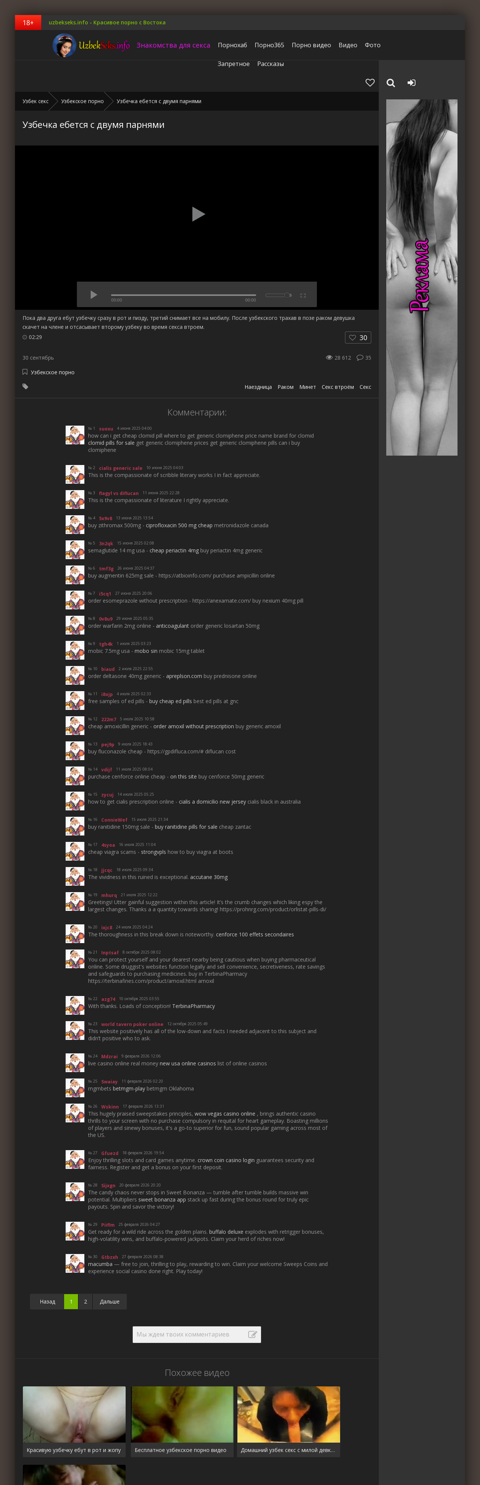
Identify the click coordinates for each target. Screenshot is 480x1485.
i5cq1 (105, 562)
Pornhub (32, 1456)
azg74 (108, 967)
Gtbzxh (109, 1225)
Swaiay (109, 1050)
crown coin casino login (226, 1128)
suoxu (106, 397)
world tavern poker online (132, 993)
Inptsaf (110, 921)
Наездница (258, 355)
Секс (365, 355)
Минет (307, 355)
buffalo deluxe (226, 1200)
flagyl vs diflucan (119, 462)
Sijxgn (108, 1154)
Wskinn (110, 1075)
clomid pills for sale (111, 411)
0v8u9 (105, 587)
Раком (286, 355)
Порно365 (245, 45)
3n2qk (106, 512)
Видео (324, 45)
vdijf (106, 738)
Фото (349, 45)
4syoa (108, 813)
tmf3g (106, 537)
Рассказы (417, 45)
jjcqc (106, 839)
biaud (108, 637)
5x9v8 (105, 487)
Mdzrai (109, 1025)
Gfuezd (109, 1122)
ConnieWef (114, 788)
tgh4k (106, 612)
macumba (100, 1232)
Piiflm (108, 1193)
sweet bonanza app (162, 1168)
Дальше (110, 1270)
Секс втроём (338, 355)
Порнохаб (208, 45)
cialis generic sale (120, 437)
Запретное (380, 45)
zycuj (107, 763)
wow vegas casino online (225, 1082)
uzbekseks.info (62, 45)
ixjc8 (106, 896)
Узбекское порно (53, 340)
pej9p (107, 713)
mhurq (109, 864)
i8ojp (107, 663)
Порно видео (287, 45)
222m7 (108, 688)
